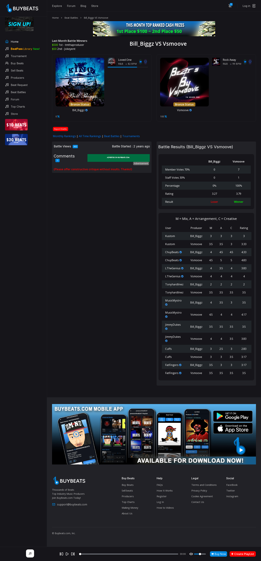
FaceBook (232, 484)
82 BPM (131, 63)
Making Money (130, 507)
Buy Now (218, 554)
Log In (160, 502)
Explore (57, 6)
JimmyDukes (173, 324)
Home (55, 17)
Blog (83, 6)
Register (162, 496)
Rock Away (229, 60)
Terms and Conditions (204, 484)
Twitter (230, 490)
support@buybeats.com (69, 504)
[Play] (67, 554)
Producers (128, 496)
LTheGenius (172, 268)
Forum (71, 6)
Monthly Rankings (64, 136)
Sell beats (127, 490)
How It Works (165, 490)
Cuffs (168, 349)
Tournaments (131, 136)
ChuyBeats (172, 252)
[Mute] (191, 554)
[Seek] (128, 554)
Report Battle (60, 129)
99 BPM (235, 63)
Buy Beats (128, 484)
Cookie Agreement (202, 496)
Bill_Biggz (80, 110)
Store (94, 6)
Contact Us (197, 502)
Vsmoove (184, 110)
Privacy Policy (199, 490)
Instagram (232, 496)
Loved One (125, 60)
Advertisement (141, 163)
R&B (120, 63)
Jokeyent (69, 49)
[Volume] (200, 554)
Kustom (170, 236)
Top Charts (128, 502)
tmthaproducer (74, 45)
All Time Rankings (90, 136)
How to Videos (165, 507)
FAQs (160, 484)
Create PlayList (242, 554)
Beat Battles (71, 17)
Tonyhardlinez (174, 284)
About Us (127, 513)
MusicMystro (173, 300)
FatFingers (171, 365)
